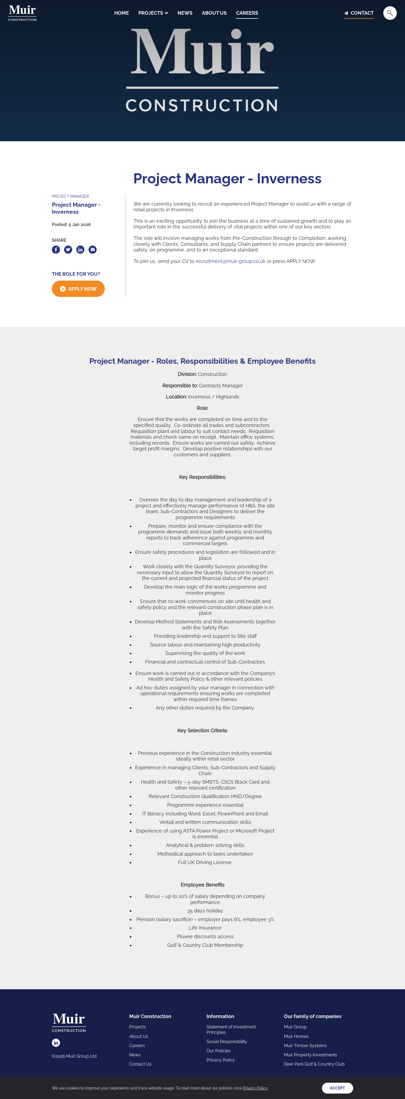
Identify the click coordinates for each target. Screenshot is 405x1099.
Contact (362, 13)
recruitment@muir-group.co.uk (230, 261)
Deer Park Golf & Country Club (314, 1064)
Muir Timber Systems (305, 1045)
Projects (150, 13)
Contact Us (140, 1064)
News (185, 13)
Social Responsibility (227, 1041)
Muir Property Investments (310, 1054)
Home (121, 13)
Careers (247, 13)
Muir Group (295, 1026)
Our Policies (218, 1050)
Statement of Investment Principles (231, 1029)
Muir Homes (296, 1036)
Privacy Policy (221, 1060)
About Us (214, 13)
